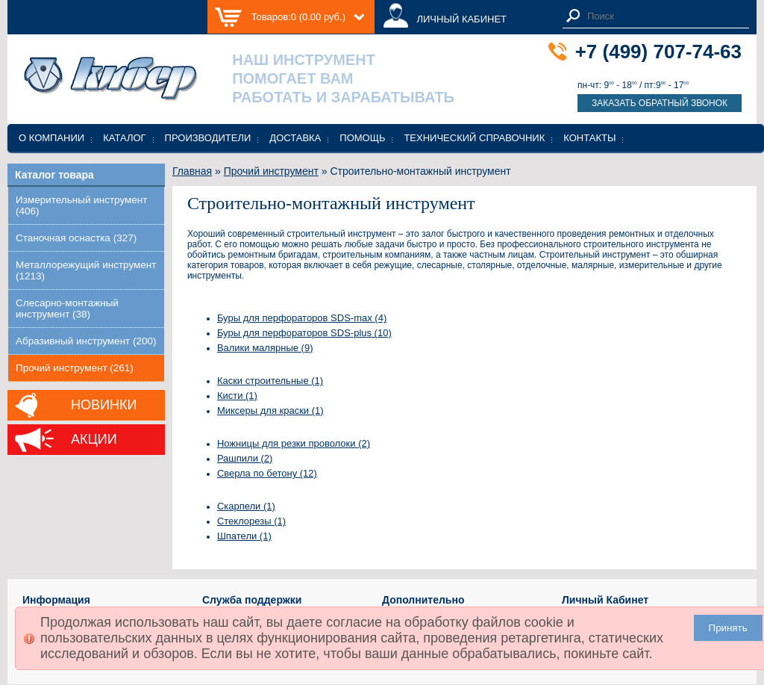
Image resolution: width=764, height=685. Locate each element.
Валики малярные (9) (265, 347)
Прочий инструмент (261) (75, 368)
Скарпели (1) (246, 506)
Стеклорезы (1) (251, 521)
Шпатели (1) (244, 536)
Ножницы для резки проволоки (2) (293, 443)
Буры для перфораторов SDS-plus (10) (304, 332)
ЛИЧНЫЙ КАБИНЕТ (461, 19)
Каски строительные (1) (270, 380)
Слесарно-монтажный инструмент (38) (67, 308)
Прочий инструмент (271, 171)
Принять (728, 627)
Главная (192, 171)
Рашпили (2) (245, 458)
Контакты (589, 137)
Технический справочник (474, 137)
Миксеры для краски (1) (270, 410)
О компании (51, 137)
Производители (208, 137)
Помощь (362, 137)
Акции (94, 439)
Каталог (124, 137)
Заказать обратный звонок (659, 103)
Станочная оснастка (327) (76, 238)
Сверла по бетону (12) (267, 473)
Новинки (104, 404)
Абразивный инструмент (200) (86, 341)
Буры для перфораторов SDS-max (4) (301, 317)
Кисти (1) (237, 395)
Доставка (295, 137)
